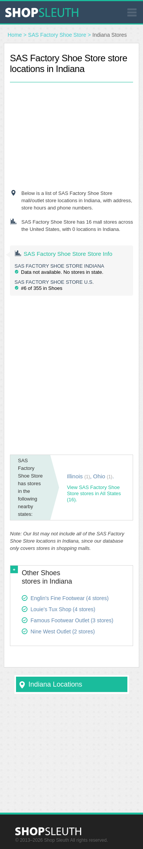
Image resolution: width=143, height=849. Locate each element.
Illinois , (79, 476)
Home (15, 35)
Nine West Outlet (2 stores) (63, 631)
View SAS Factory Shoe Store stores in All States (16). (94, 493)
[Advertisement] (71, 130)
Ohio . (103, 476)
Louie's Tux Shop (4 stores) (63, 609)
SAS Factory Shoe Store (57, 35)
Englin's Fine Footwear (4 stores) (70, 598)
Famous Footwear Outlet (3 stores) (72, 620)
